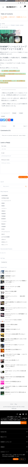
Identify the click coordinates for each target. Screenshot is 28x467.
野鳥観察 (14, 113)
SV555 (3, 229)
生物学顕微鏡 (4, 195)
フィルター (4, 221)
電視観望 (3, 213)
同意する (16, 459)
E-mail (2, 153)
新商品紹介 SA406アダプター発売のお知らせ (15, 392)
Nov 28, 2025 (4, 27)
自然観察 (3, 116)
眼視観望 (3, 218)
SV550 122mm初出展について (12, 360)
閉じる (22, 459)
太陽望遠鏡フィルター (10, 275)
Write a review (23, 177)
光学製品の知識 (5, 198)
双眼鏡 (3, 205)
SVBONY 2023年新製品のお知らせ (13, 381)
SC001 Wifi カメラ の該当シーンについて (14, 344)
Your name (3, 146)
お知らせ (3, 239)
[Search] (14, 186)
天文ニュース (4, 244)
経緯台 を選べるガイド (10, 271)
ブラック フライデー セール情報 (12, 286)
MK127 (3, 234)
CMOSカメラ (4, 242)
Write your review (5, 159)
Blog (16, 404)
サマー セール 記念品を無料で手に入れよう (15, 334)
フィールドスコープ (5, 113)
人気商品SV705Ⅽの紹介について (12, 329)
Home (11, 404)
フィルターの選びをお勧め (11, 324)
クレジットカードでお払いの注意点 (13, 319)
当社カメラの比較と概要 (10, 291)
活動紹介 (3, 211)
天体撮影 (3, 216)
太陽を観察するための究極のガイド (13, 349)
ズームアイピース (5, 231)
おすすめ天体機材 (5, 236)
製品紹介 (3, 224)
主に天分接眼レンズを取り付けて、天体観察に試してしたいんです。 (14, 17)
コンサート (4, 208)
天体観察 (21, 113)
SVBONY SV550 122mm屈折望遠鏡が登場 (14, 376)
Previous (3, 126)
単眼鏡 (3, 203)
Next (25, 126)
